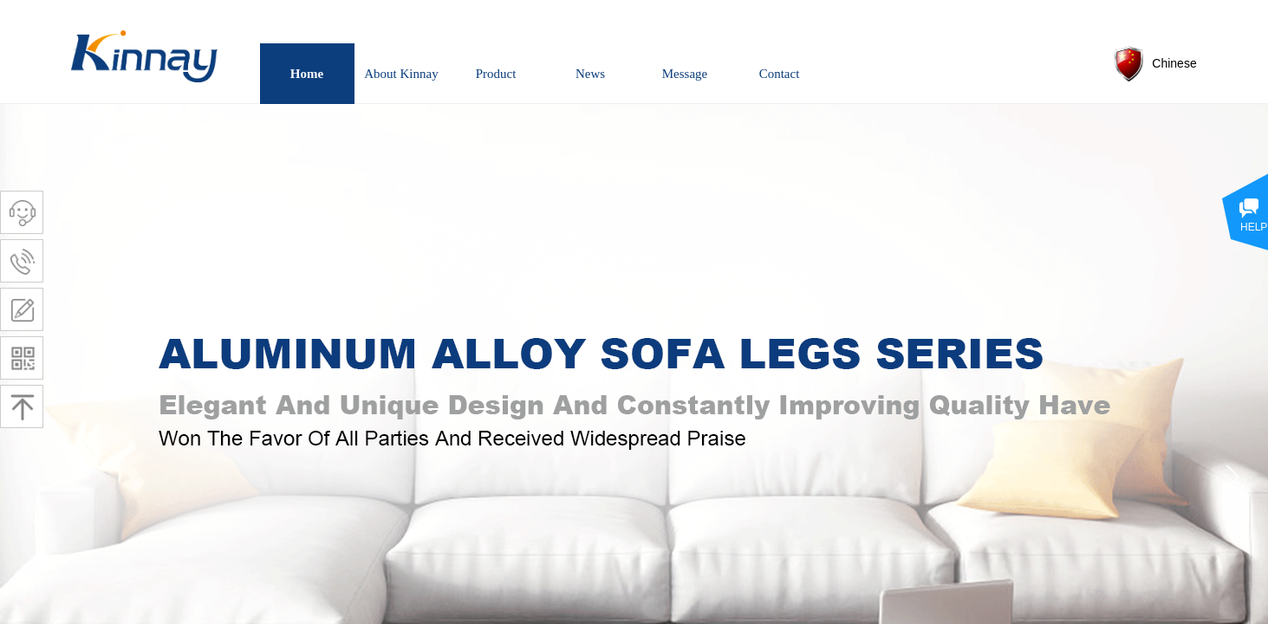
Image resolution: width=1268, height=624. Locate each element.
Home (306, 74)
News (590, 74)
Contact (779, 74)
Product (496, 74)
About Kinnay (401, 74)
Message (685, 74)
